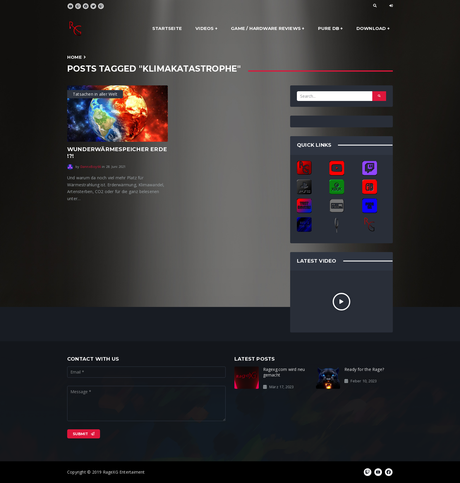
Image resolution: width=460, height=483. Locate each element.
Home (74, 57)
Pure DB (328, 28)
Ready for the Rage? (364, 369)
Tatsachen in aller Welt (95, 94)
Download (371, 28)
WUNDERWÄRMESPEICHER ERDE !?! (117, 152)
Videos (204, 28)
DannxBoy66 (90, 166)
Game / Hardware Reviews (266, 28)
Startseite (167, 28)
